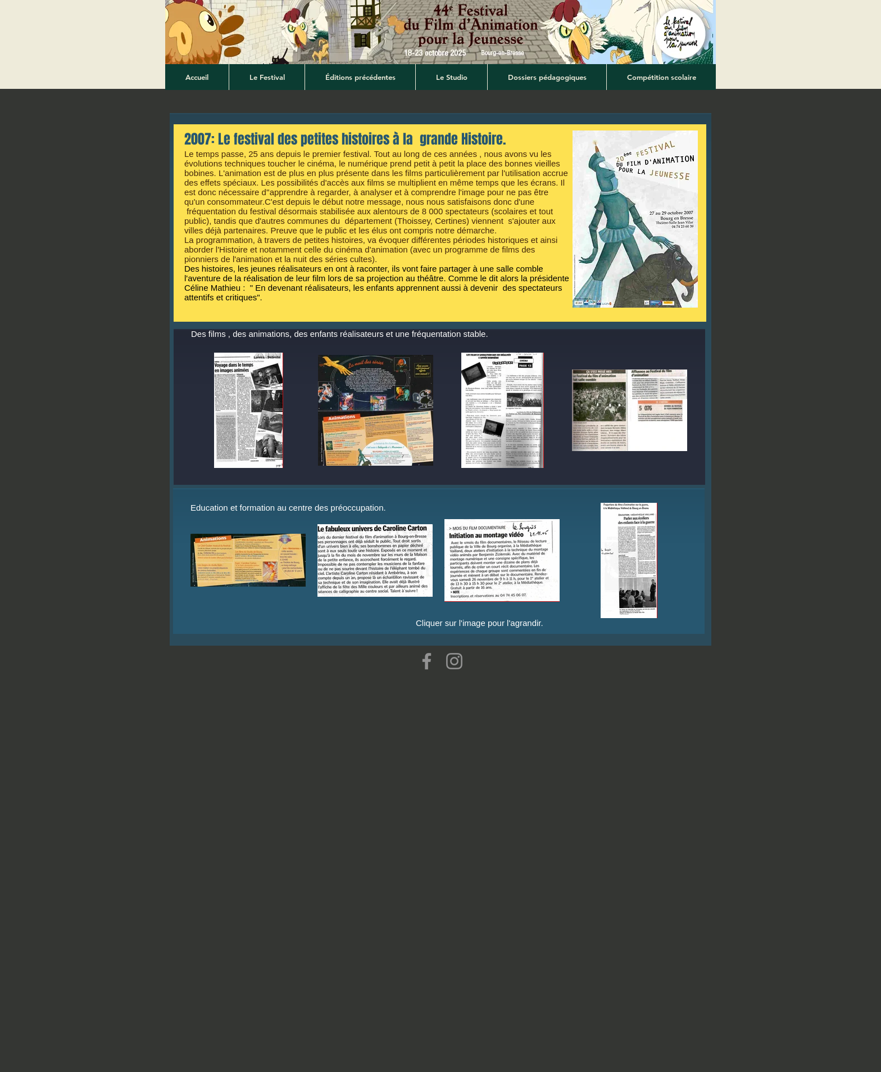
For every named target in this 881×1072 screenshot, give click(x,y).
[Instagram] (454, 661)
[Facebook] (427, 661)
